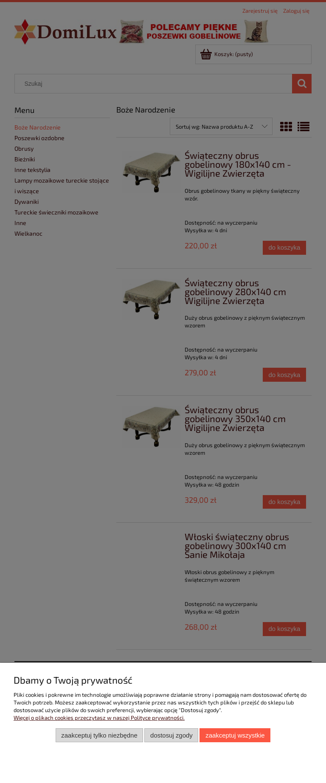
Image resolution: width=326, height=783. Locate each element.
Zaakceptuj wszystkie (234, 735)
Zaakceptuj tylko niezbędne (99, 735)
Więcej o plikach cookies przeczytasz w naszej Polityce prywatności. (99, 717)
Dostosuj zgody (171, 735)
